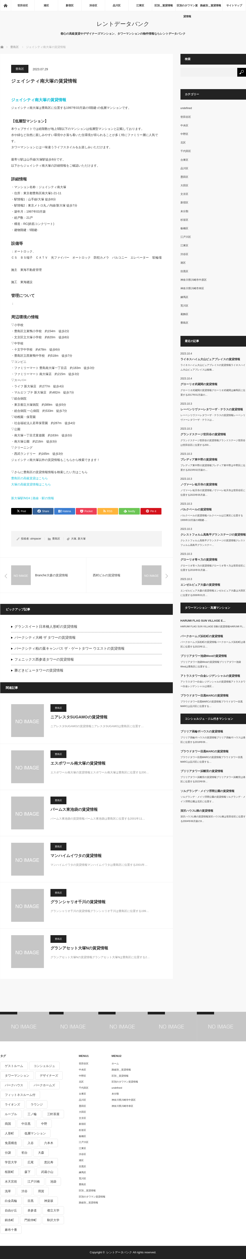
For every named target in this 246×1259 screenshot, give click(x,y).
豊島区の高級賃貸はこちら (29, 478)
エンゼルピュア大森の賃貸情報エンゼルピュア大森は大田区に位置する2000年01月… (212, 592)
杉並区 (184, 219)
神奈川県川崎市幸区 (192, 288)
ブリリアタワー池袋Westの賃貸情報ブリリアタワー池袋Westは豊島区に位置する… (210, 664)
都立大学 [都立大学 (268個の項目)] (53, 1210)
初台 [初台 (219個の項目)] (24, 1152)
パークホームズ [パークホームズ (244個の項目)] (44, 1085)
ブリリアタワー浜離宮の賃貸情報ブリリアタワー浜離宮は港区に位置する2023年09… (212, 779)
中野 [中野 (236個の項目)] (44, 1123)
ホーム (115, 1063)
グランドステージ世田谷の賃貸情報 (203, 434)
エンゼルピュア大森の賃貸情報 (200, 584)
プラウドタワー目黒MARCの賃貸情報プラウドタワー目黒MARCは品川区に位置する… (211, 703)
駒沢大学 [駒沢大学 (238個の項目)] (53, 1220)
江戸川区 (185, 236)
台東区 (184, 159)
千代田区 (185, 151)
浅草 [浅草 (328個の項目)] (8, 1191)
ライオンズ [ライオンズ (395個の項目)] (12, 1104)
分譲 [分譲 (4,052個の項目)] (8, 1152)
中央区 (184, 125)
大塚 (73, 538)
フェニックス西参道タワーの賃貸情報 (44, 659)
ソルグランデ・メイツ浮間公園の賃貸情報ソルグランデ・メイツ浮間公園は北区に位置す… (212, 799)
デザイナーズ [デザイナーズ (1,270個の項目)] (49, 1075)
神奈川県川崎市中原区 (193, 279)
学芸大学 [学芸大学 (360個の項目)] (11, 1162)
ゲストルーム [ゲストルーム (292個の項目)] (14, 1066)
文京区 (184, 194)
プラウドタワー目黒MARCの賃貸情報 (204, 695)
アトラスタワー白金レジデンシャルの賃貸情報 (210, 675)
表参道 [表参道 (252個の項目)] (32, 1210)
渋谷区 (93, 5)
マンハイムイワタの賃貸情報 (76, 855)
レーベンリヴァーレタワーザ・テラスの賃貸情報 (211, 409)
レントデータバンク (123, 24)
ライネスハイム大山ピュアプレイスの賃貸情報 (210, 359)
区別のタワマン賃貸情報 (187, 7)
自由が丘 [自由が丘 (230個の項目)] (11, 1210)
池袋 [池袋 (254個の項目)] (53, 1181)
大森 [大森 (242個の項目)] (41, 1152)
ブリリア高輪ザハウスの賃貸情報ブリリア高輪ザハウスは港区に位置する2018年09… (212, 739)
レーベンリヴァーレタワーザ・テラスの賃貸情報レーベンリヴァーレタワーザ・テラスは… (212, 417)
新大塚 (82, 538)
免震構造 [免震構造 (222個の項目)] (11, 1143)
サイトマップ (234, 5)
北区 (183, 142)
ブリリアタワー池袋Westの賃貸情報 (203, 656)
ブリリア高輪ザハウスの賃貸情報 (201, 731)
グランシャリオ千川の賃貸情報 (78, 902)
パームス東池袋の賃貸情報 (74, 809)
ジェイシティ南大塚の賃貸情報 (38, 100)
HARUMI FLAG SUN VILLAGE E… (203, 620)
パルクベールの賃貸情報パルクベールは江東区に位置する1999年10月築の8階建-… (211, 517)
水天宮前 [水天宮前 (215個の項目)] (11, 1181)
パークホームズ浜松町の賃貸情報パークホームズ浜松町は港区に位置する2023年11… (212, 644)
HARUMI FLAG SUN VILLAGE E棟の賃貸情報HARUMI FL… (212, 626)
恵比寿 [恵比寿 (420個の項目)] (48, 1162)
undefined (186, 108)
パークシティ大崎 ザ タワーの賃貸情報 (45, 637)
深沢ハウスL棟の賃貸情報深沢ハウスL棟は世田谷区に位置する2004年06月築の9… (213, 818)
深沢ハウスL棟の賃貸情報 (196, 810)
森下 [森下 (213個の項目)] (27, 1172)
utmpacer (35, 538)
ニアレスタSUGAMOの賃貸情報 (78, 717)
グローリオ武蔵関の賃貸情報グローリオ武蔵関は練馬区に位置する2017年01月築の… (212, 392)
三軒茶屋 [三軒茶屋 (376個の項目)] (53, 1114)
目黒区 (184, 271)
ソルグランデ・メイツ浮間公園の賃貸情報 (207, 791)
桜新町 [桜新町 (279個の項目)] (9, 1172)
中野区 (184, 134)
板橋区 (184, 228)
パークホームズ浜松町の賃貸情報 (201, 636)
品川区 (117, 5)
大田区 (184, 185)
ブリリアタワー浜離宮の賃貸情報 (201, 771)
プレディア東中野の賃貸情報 (198, 459)
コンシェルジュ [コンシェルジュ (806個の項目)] (44, 1066)
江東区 (140, 5)
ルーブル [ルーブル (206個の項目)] (11, 1114)
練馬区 (184, 297)
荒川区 (184, 305)
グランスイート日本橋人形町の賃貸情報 (45, 626)
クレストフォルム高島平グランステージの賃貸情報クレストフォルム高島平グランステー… (212, 542)
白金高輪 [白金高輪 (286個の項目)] (11, 1201)
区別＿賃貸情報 (163, 5)
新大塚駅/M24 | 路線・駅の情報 (32, 498)
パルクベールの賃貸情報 (196, 509)
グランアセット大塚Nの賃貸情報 (79, 948)
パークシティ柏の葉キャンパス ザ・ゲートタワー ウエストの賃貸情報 (69, 648)
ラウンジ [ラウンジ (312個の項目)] (37, 1104)
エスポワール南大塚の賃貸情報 (78, 763)
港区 (46, 5)
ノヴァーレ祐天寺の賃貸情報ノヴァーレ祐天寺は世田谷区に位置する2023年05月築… (212, 492)
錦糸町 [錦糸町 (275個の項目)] (9, 1220)
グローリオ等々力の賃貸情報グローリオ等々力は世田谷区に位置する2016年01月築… (212, 567)
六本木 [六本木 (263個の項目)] (48, 1143)
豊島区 (20, 69)
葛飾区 (184, 314)
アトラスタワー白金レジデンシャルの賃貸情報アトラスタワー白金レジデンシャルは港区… (212, 684)
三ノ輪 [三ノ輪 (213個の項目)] (32, 1114)
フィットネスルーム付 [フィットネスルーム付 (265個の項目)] (20, 1095)
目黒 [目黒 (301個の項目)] (31, 1201)
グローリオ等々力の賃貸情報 (198, 559)
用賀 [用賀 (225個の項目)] (41, 1191)
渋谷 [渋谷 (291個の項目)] (24, 1191)
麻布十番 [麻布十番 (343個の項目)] (11, 1229)
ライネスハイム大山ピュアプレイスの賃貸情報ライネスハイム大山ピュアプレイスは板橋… (212, 367)
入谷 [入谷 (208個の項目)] (31, 1143)
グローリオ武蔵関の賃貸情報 (198, 384)
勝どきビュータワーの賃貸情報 (38, 670)
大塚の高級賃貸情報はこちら (31, 484)
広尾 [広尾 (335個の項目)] (31, 1162)
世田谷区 (22, 5)
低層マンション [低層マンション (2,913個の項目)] (35, 1133)
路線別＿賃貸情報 (210, 5)
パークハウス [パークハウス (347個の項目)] (14, 1085)
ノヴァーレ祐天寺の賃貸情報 (198, 484)
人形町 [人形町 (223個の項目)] (9, 1133)
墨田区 (184, 176)
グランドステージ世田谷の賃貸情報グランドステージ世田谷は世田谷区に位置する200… (212, 442)
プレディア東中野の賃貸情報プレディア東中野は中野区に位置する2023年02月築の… (212, 467)
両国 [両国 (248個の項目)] (8, 1123)
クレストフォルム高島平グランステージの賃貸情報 (213, 534)
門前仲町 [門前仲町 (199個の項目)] (30, 1220)
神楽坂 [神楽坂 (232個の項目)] (48, 1201)
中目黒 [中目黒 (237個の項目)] (26, 1123)
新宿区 (70, 5)
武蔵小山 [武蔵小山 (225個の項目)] (47, 1172)
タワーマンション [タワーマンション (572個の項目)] (17, 1075)
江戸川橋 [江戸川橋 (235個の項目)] (34, 1181)
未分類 (184, 211)
